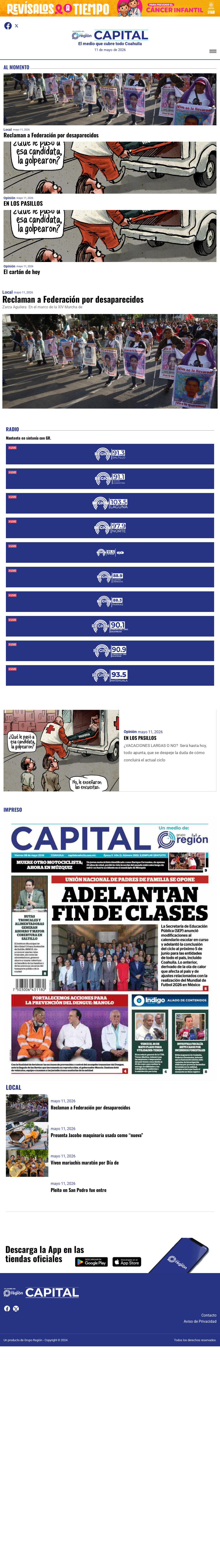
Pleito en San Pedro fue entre (78, 1189)
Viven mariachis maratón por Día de (85, 1162)
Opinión (9, 198)
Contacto (208, 1314)
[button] (212, 52)
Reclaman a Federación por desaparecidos (51, 135)
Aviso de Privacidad (200, 1320)
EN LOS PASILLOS (23, 203)
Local (8, 129)
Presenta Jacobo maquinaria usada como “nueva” (97, 1135)
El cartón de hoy (22, 272)
